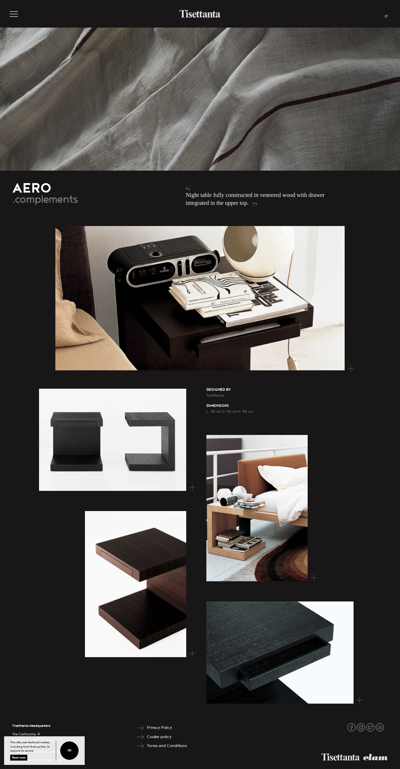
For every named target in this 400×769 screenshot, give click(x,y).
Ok (69, 750)
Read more (19, 757)
